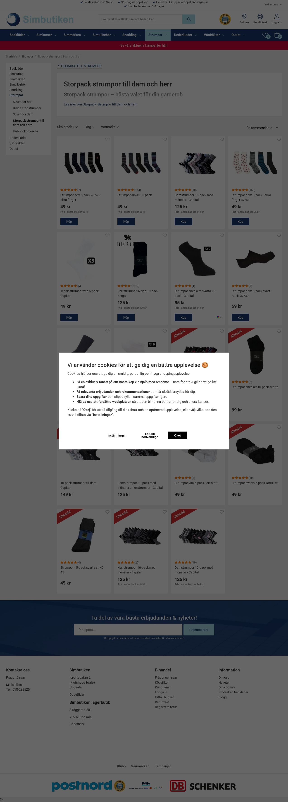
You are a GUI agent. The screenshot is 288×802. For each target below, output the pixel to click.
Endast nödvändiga (149, 435)
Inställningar (116, 435)
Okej (177, 435)
